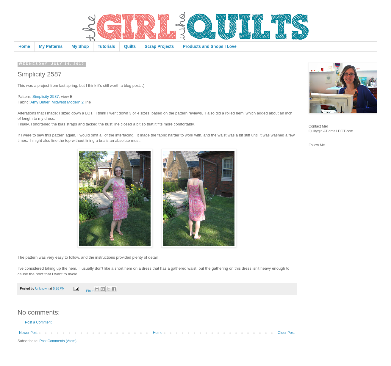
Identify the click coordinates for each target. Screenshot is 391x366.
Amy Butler (39, 102)
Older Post (286, 333)
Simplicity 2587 (45, 96)
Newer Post (28, 333)
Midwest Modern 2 (67, 102)
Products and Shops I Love (209, 46)
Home (24, 46)
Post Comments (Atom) (57, 341)
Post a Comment (38, 322)
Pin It (89, 291)
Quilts (130, 46)
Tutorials (106, 46)
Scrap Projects (159, 46)
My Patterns (50, 46)
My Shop (80, 46)
